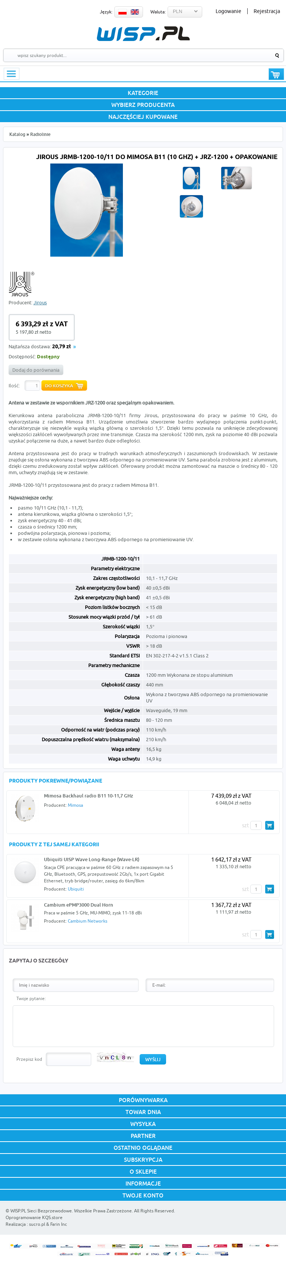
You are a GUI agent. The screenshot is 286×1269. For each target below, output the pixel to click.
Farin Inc (58, 1224)
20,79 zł (61, 346)
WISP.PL (143, 33)
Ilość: (14, 385)
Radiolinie (40, 134)
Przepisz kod (29, 1059)
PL (122, 12)
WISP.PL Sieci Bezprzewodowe (41, 1211)
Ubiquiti (76, 889)
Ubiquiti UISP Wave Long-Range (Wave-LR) (91, 859)
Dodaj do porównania (36, 370)
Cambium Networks (87, 921)
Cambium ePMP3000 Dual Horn (78, 905)
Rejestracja (267, 11)
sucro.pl (37, 1224)
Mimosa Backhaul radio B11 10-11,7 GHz (88, 796)
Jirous (40, 302)
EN (134, 12)
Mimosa (75, 805)
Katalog (17, 134)
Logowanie (228, 11)
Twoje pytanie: (31, 998)
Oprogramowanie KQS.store (34, 1217)
